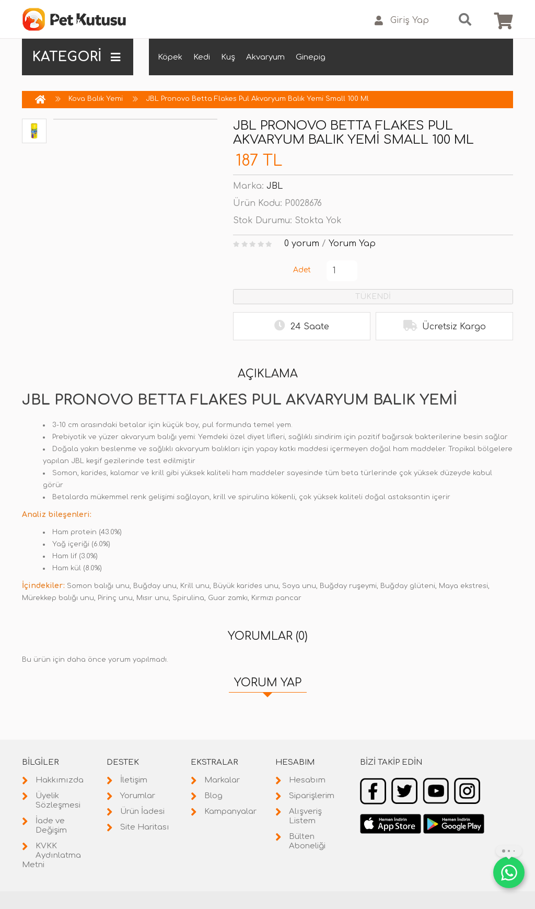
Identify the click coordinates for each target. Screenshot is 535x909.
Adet (302, 270)
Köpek (170, 57)
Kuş (228, 57)
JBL (274, 186)
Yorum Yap (352, 243)
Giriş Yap (402, 21)
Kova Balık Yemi (95, 98)
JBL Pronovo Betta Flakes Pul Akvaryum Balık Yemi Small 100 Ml (257, 98)
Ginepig (310, 57)
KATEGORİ (76, 57)
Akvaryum (265, 57)
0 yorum (301, 243)
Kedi (201, 57)
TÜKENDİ (373, 297)
